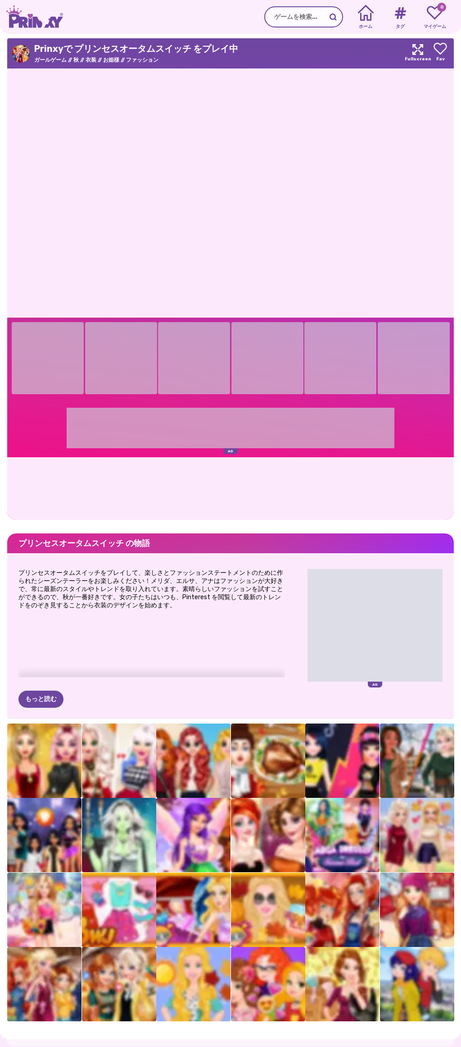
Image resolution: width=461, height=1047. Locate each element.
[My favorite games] (434, 17)
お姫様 (111, 60)
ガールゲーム (50, 60)
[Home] (366, 17)
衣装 (91, 60)
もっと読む (41, 699)
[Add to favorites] (440, 53)
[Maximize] (418, 53)
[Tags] (400, 17)
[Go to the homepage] (31, 17)
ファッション (142, 60)
